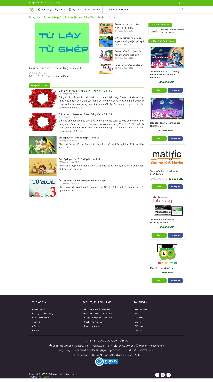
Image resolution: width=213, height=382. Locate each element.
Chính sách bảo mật (42, 318)
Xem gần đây (141, 309)
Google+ (168, 375)
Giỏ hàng (139, 326)
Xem (159, 90)
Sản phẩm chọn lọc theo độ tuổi (98, 318)
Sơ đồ (36, 330)
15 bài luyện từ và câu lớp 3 (128, 65)
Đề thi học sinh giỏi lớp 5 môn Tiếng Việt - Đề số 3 (85, 114)
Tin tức (37, 326)
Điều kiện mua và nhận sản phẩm (99, 313)
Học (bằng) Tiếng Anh (51, 9)
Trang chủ (34, 17)
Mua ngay (175, 90)
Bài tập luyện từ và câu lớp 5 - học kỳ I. (79, 159)
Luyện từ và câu (39, 85)
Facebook (157, 375)
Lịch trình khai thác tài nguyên (97, 309)
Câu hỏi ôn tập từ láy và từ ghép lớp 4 (55, 68)
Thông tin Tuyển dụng (43, 313)
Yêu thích (139, 330)
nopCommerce (46, 377)
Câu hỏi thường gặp (93, 322)
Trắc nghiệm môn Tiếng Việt (80, 17)
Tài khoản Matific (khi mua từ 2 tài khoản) (172, 31)
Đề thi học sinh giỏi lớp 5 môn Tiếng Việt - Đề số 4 (85, 91)
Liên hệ (57, 2)
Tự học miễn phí (52, 17)
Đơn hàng (139, 318)
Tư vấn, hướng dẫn (116, 9)
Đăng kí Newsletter (92, 326)
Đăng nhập (34, 2)
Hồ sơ (137, 313)
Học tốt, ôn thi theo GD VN (84, 9)
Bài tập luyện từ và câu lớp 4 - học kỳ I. (80, 138)
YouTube (163, 375)
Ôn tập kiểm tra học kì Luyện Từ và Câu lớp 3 (83, 181)
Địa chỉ (138, 322)
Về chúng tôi (39, 309)
